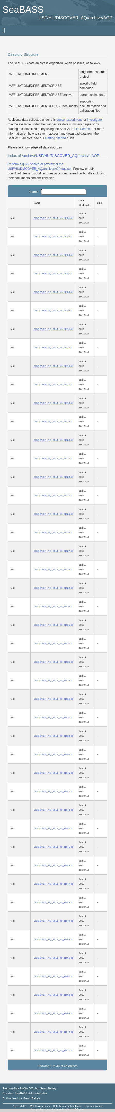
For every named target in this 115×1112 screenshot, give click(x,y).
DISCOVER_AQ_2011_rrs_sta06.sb (53, 255)
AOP (95, 156)
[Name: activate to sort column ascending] (53, 203)
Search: (57, 192)
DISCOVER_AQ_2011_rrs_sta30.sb (53, 606)
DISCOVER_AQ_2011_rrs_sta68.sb (53, 994)
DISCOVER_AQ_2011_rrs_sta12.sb (53, 347)
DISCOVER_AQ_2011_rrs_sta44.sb (53, 828)
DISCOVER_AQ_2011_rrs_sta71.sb (53, 1050)
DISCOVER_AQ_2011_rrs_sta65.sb (53, 939)
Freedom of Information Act (55, 1109)
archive (29, 156)
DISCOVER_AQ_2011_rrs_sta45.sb (53, 846)
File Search (82, 129)
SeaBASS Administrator (31, 1093)
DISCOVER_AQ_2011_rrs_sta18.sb (53, 402)
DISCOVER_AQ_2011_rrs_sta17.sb (53, 384)
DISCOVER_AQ (64, 156)
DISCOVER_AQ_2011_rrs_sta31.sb (53, 624)
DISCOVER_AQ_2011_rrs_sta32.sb (53, 643)
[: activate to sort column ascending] (19, 203)
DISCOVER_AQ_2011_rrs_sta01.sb (53, 218)
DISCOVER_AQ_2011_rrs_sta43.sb (53, 809)
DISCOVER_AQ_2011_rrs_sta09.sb (53, 310)
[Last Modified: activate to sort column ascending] (85, 203)
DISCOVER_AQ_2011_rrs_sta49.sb (53, 920)
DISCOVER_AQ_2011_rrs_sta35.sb (53, 680)
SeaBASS (23, 9)
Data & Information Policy (67, 1106)
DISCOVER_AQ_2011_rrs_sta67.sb (53, 976)
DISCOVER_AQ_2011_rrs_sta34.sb (53, 661)
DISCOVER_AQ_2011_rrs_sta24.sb (53, 495)
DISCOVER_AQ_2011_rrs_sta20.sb (53, 439)
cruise (60, 120)
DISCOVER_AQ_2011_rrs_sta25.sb (53, 513)
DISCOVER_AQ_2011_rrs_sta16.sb (53, 366)
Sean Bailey (31, 1098)
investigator (95, 120)
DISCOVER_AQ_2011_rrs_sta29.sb (53, 587)
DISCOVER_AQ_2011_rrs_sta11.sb (53, 329)
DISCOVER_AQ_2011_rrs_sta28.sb (53, 569)
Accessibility (20, 1106)
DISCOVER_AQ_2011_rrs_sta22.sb (53, 458)
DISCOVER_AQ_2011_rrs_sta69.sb (53, 1013)
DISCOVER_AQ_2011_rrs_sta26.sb (53, 532)
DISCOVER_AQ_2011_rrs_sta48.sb (53, 902)
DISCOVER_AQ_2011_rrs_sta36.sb (53, 698)
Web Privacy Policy (40, 1106)
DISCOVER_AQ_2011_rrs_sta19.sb (53, 421)
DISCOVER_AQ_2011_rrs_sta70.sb (53, 1031)
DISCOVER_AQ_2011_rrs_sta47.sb (53, 883)
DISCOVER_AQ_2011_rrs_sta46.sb (53, 865)
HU (47, 156)
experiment (74, 120)
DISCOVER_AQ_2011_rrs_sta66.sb (53, 957)
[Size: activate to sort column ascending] (100, 203)
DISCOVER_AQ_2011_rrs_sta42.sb (53, 791)
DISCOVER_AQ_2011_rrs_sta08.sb (53, 292)
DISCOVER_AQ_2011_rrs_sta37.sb (53, 717)
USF (39, 156)
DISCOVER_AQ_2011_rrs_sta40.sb (53, 754)
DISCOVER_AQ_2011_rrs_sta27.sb (53, 550)
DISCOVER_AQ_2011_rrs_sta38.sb (53, 735)
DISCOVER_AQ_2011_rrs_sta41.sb (53, 772)
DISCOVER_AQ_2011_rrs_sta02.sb (53, 236)
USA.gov (78, 1109)
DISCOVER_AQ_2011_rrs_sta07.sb (53, 273)
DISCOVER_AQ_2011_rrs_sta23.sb (53, 476)
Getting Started (55, 138)
